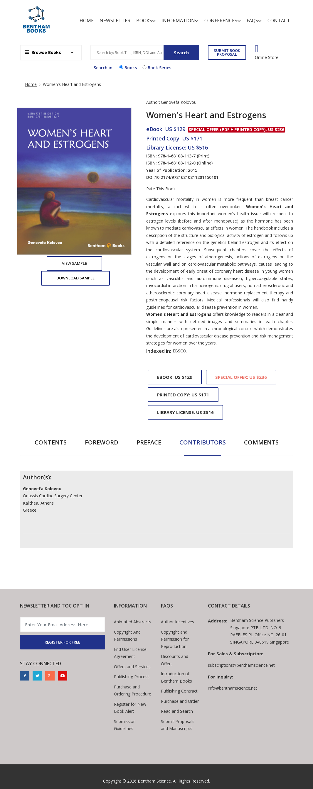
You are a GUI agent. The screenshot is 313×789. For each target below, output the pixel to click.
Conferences (222, 20)
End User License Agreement (130, 653)
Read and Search (177, 711)
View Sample (74, 263)
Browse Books (43, 52)
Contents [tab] (51, 442)
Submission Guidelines (125, 725)
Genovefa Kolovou (178, 102)
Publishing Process (131, 676)
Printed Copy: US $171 (183, 395)
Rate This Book (161, 188)
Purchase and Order (180, 701)
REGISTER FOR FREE (62, 642)
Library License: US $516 (185, 412)
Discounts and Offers (174, 660)
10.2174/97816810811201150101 (186, 177)
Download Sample (75, 278)
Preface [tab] (149, 442)
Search (181, 52)
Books (146, 20)
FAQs (254, 20)
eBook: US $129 (174, 377)
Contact (278, 20)
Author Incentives (177, 622)
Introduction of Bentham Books (176, 677)
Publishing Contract (179, 691)
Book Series (156, 67)
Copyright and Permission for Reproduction (175, 639)
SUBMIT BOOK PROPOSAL (227, 52)
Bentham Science (154, 781)
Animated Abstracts (132, 622)
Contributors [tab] (202, 442)
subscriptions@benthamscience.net (241, 665)
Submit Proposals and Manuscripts (177, 725)
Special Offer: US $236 (241, 377)
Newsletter (115, 20)
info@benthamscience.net (232, 688)
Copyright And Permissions (127, 635)
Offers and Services (132, 666)
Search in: (104, 67)
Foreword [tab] (101, 442)
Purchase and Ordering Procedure (132, 690)
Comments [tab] (261, 442)
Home (87, 20)
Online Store (266, 57)
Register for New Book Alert (130, 707)
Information (179, 20)
